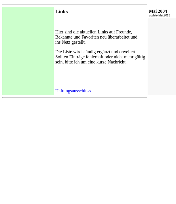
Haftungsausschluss (73, 90)
